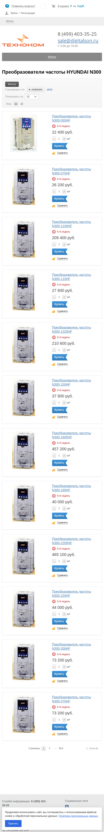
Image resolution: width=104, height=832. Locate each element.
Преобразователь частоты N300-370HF (71, 699)
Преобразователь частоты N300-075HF (71, 171)
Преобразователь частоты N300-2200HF (71, 541)
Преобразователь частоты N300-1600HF (71, 435)
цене (49, 89)
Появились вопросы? (23, 6)
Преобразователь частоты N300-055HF (71, 118)
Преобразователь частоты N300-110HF (71, 277)
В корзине (63, 6)
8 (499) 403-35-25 (77, 34)
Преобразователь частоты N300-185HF (71, 488)
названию (35, 89)
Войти (14, 13)
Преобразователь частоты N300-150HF (71, 382)
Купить (59, 146)
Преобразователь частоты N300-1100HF (71, 224)
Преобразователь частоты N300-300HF (71, 646)
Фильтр (12, 84)
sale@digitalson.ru (78, 40)
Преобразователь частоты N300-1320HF (71, 329)
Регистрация (28, 13)
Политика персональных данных (78, 815)
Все (61, 748)
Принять (13, 823)
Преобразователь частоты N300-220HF (71, 593)
